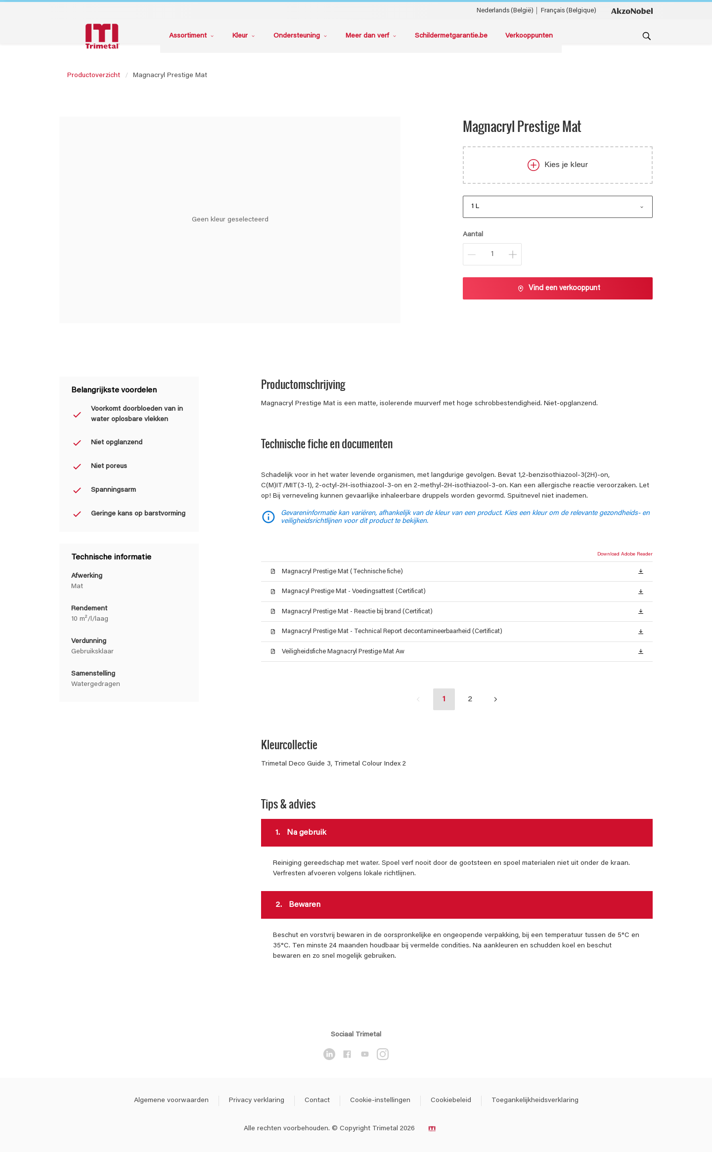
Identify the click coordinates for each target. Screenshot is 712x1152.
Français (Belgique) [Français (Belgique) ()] (568, 10)
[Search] (647, 36)
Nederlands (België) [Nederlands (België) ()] (505, 10)
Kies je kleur (558, 165)
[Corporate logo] (632, 10)
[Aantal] (492, 254)
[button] (641, 571)
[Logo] (104, 36)
